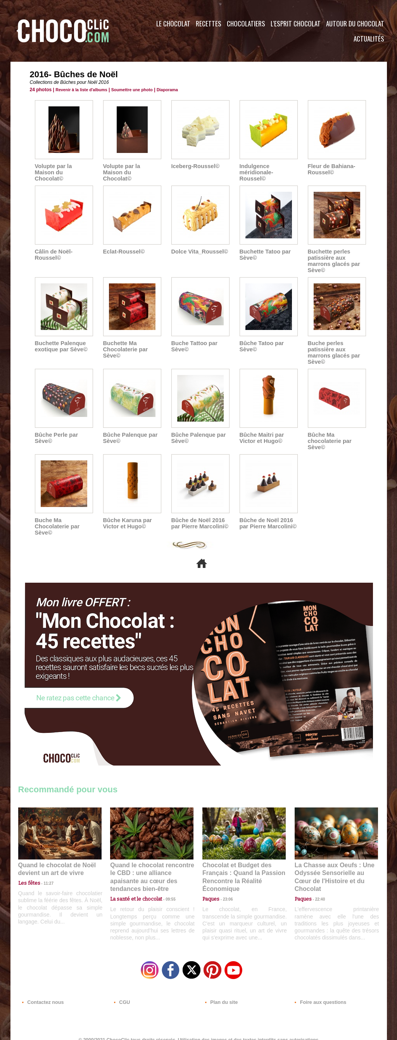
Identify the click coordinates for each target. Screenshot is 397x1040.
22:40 (317, 883)
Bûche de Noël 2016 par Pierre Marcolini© (198, 517)
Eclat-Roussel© (123, 245)
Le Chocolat (173, 23)
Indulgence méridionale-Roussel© (268, 169)
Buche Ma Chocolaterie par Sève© (56, 520)
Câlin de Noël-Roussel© (53, 248)
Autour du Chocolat (355, 23)
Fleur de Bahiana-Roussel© (330, 169)
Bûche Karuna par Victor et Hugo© (126, 517)
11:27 (44, 876)
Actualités (369, 38)
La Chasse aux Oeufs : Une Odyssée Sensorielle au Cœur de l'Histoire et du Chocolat (333, 866)
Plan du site (220, 993)
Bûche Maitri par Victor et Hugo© (261, 431)
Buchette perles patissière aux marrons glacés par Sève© (333, 254)
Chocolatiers (246, 23)
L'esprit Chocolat (296, 23)
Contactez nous (41, 993)
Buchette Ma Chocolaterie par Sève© (124, 343)
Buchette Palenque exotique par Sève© (60, 340)
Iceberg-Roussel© (194, 166)
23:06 (224, 891)
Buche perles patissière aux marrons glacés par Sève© (333, 346)
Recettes (208, 23)
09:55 (164, 883)
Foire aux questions (318, 993)
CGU (121, 993)
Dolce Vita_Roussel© (198, 245)
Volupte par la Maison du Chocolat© (63, 169)
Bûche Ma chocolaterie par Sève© (329, 434)
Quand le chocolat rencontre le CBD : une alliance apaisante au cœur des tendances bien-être (151, 866)
